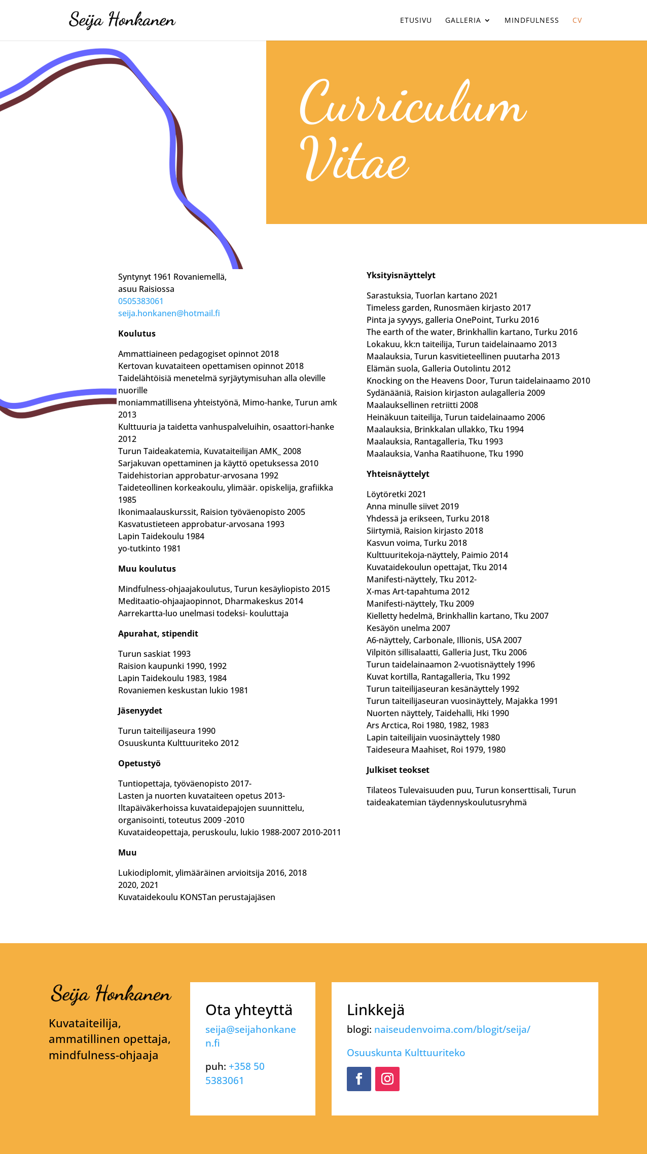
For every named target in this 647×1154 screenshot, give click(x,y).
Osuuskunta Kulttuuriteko (406, 1052)
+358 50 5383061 (235, 1073)
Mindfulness (532, 21)
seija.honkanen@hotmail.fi (169, 313)
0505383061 (141, 301)
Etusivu (416, 21)
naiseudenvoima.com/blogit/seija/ (452, 1029)
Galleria (463, 21)
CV (577, 21)
